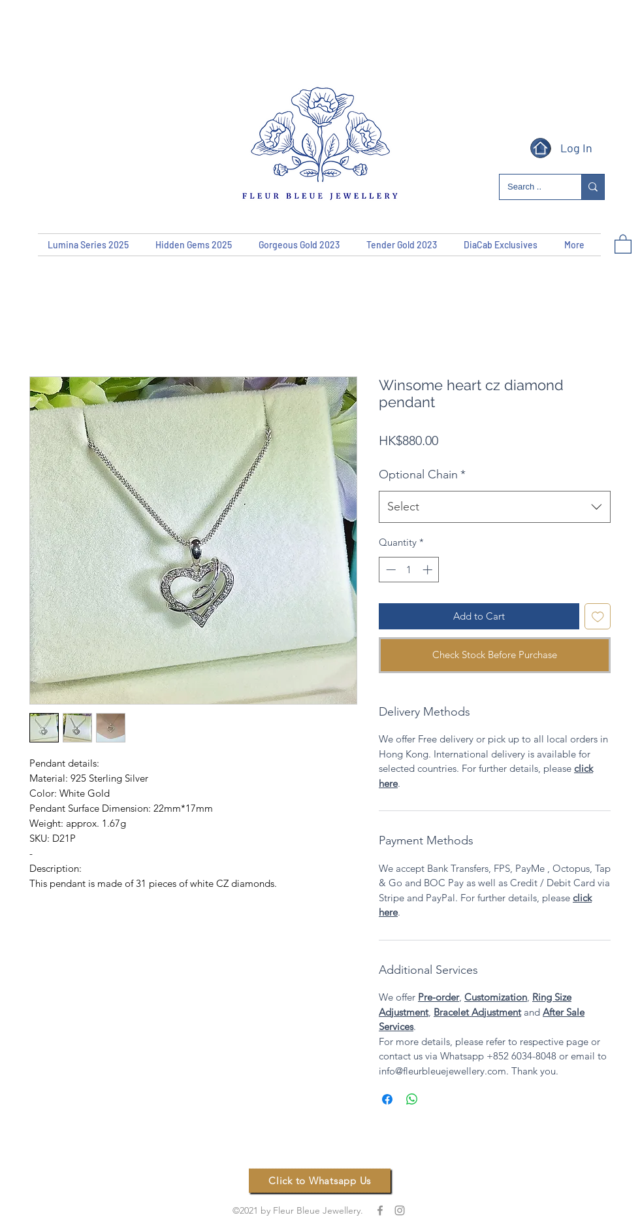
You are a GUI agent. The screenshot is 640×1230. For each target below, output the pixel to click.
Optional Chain (422, 474)
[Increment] (429, 569)
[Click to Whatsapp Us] (320, 1181)
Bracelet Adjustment (477, 1012)
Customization (495, 997)
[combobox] (495, 507)
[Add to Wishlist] (597, 616)
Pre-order (438, 997)
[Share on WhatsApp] (412, 1099)
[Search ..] (530, 187)
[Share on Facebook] (387, 1099)
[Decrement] (389, 569)
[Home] (540, 148)
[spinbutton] (409, 569)
